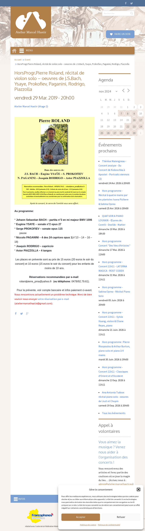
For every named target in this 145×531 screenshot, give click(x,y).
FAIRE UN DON (122, 34)
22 (127, 126)
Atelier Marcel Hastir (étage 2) (31, 106)
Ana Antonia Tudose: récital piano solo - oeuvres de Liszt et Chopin (113, 397)
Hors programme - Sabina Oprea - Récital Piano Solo (114, 291)
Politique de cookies (88, 525)
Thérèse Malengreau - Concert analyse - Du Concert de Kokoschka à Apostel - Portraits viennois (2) (114, 169)
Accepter (80, 517)
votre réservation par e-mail (53, 299)
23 (134, 126)
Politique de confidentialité (109, 525)
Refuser (121, 517)
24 (140, 126)
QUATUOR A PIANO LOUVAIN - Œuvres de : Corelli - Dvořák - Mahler (112, 220)
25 (101, 133)
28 (121, 133)
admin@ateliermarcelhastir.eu (116, 484)
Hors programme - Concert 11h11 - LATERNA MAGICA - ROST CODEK (113, 266)
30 (134, 133)
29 (127, 133)
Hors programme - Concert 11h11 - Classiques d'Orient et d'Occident (113, 371)
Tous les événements (113, 413)
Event (27, 59)
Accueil (17, 59)
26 (108, 133)
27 (114, 133)
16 (134, 120)
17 (140, 120)
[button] (138, 489)
